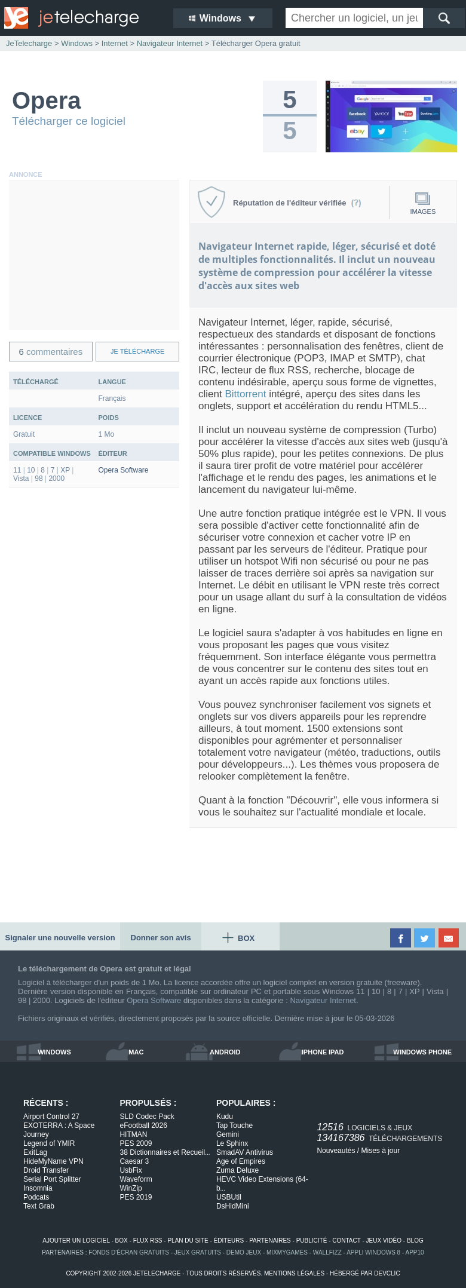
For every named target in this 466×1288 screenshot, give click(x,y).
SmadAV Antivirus (244, 1152)
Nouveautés (336, 1150)
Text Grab (38, 1206)
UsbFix (130, 1170)
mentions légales (294, 1273)
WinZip (130, 1188)
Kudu (224, 1116)
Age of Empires (240, 1161)
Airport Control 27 (51, 1116)
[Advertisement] (94, 255)
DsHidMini (232, 1206)
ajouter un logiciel (75, 1240)
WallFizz (327, 1252)
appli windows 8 (373, 1252)
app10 (415, 1252)
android (225, 1052)
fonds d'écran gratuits (128, 1252)
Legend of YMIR (49, 1143)
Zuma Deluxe (237, 1170)
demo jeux (243, 1252)
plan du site (187, 1240)
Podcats (36, 1197)
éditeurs (229, 1240)
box (121, 1240)
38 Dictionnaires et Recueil (164, 1152)
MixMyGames (287, 1252)
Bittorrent (245, 394)
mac (135, 1052)
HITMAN (133, 1134)
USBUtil (228, 1197)
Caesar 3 (134, 1161)
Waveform (135, 1179)
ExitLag (35, 1152)
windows (54, 1052)
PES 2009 (135, 1143)
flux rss (148, 1240)
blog (415, 1240)
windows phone (422, 1052)
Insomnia (38, 1188)
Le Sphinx (232, 1143)
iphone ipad (323, 1052)
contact (346, 1240)
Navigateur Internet (323, 1000)
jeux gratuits (197, 1252)
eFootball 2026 (143, 1125)
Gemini (227, 1134)
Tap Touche (234, 1125)
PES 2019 (135, 1197)
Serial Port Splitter (52, 1179)
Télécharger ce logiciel (68, 121)
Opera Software (124, 470)
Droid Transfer (46, 1170)
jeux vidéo (383, 1240)
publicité (311, 1240)
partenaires (270, 1240)
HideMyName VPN (53, 1161)
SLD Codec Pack (146, 1116)
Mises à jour (380, 1150)
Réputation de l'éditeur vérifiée (297, 202)
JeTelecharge (29, 43)
